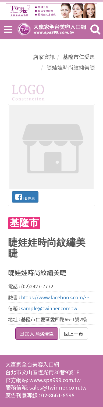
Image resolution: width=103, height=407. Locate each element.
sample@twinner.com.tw (49, 308)
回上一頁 (73, 333)
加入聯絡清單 (37, 333)
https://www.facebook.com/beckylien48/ (55, 297)
